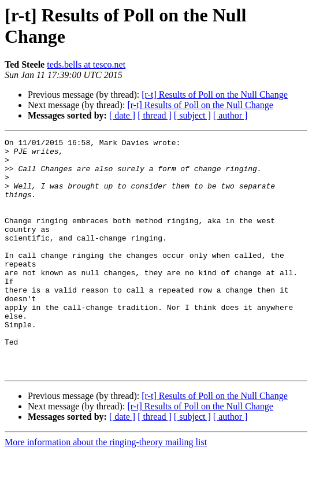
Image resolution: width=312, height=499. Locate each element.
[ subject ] (192, 115)
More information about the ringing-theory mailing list (106, 489)
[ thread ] (155, 115)
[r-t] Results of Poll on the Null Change (215, 94)
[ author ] (230, 115)
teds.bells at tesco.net (86, 64)
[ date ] (122, 115)
